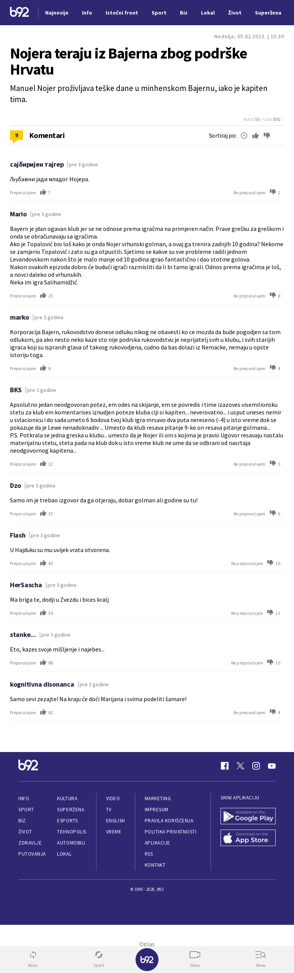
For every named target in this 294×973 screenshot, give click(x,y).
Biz (22, 820)
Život (25, 831)
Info (23, 798)
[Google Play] (248, 817)
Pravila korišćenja (169, 820)
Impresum (156, 809)
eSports (67, 820)
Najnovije (57, 12)
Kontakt (155, 865)
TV (109, 809)
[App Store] (248, 839)
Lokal (64, 854)
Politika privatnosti (171, 831)
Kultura (67, 798)
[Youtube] (272, 766)
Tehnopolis (71, 831)
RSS (149, 854)
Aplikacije (157, 843)
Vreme (114, 831)
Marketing (158, 798)
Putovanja (32, 854)
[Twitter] (240, 766)
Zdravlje (30, 843)
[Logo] (19, 13)
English (115, 820)
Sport (26, 809)
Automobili (71, 843)
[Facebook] (225, 766)
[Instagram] (256, 766)
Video (113, 798)
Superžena (70, 809)
